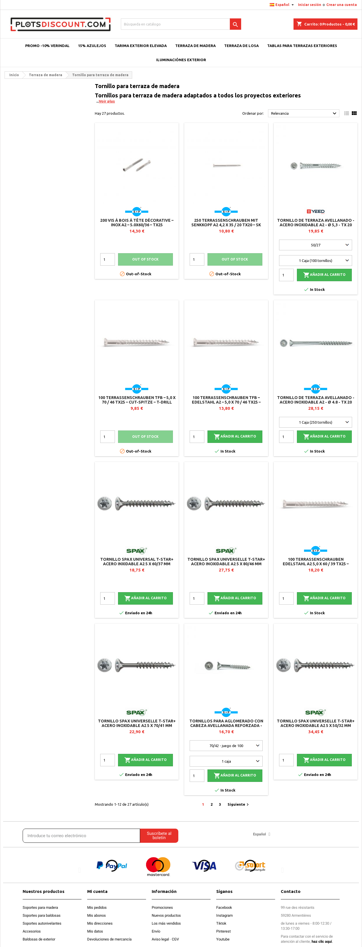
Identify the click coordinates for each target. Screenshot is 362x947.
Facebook (224, 907)
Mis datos (95, 931)
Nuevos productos (166, 915)
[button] (79, 869)
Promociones (162, 907)
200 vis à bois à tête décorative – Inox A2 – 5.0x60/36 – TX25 (136, 222)
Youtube (223, 939)
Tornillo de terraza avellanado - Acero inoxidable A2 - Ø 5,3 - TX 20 (315, 222)
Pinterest (223, 931)
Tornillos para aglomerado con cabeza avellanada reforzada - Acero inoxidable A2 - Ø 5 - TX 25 (226, 725)
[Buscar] (181, 24)
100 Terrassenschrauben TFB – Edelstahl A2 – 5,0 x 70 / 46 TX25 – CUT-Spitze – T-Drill (226, 402)
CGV (175, 939)
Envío (156, 931)
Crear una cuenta (341, 5)
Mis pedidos (97, 907)
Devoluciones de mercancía (109, 939)
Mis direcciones (100, 923)
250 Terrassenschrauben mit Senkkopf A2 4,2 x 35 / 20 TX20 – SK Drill (226, 225)
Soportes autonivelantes (42, 923)
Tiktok (221, 923)
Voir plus (107, 101)
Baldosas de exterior (39, 939)
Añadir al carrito (324, 275)
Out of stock (145, 259)
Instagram (224, 915)
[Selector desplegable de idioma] (282, 5)
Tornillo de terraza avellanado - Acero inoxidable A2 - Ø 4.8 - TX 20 (315, 399)
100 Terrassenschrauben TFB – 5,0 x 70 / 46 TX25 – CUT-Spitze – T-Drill (136, 399)
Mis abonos (96, 915)
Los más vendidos (166, 923)
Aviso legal (160, 939)
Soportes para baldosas (42, 915)
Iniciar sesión (309, 5)
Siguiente (239, 804)
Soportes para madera (40, 907)
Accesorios (32, 931)
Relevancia (304, 113)
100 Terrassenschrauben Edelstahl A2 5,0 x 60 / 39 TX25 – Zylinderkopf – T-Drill (316, 564)
